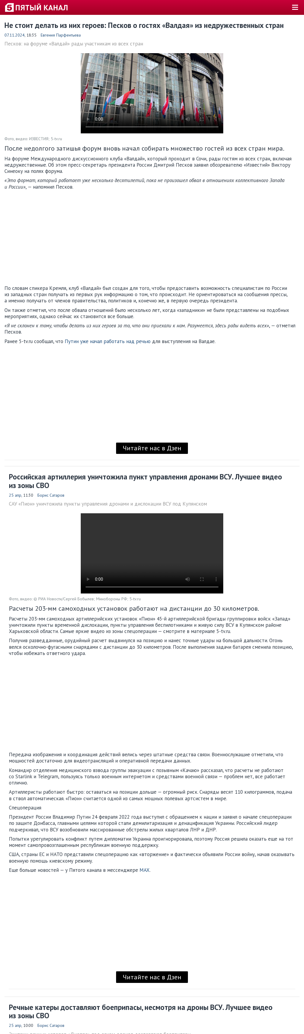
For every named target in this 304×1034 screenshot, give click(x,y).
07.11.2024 (14, 35)
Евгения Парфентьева (61, 35)
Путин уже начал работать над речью (108, 341)
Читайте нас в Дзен (152, 448)
